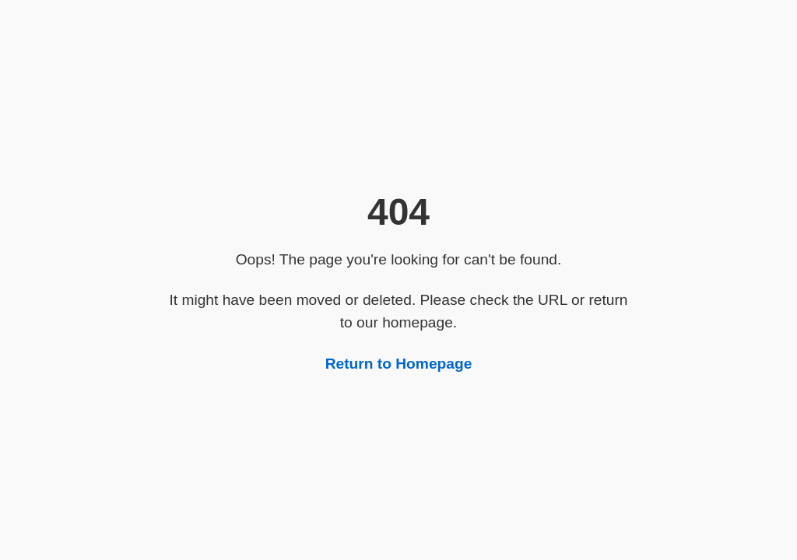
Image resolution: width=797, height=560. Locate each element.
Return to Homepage (398, 363)
